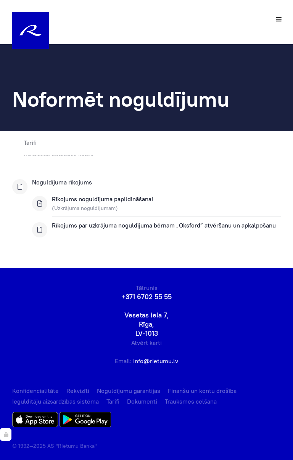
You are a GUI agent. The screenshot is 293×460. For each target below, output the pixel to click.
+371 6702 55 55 (146, 296)
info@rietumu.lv (155, 361)
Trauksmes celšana (191, 401)
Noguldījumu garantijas (128, 390)
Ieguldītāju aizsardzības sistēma (55, 401)
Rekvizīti (77, 390)
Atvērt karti (146, 342)
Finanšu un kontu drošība (202, 390)
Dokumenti (142, 401)
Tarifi (24, 143)
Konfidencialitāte (35, 390)
